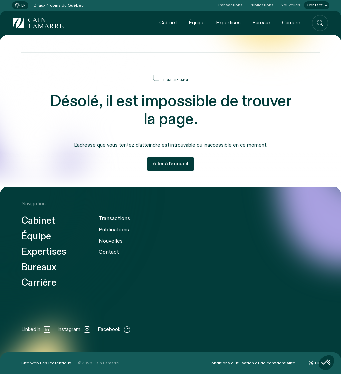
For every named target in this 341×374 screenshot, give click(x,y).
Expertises (228, 22)
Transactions (230, 5)
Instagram (74, 329)
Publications (262, 5)
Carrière (291, 22)
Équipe (197, 22)
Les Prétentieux (55, 363)
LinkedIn (36, 329)
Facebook (114, 329)
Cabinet (168, 22)
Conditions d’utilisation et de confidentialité (251, 363)
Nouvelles (290, 5)
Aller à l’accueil (170, 163)
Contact (315, 5)
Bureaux (261, 22)
